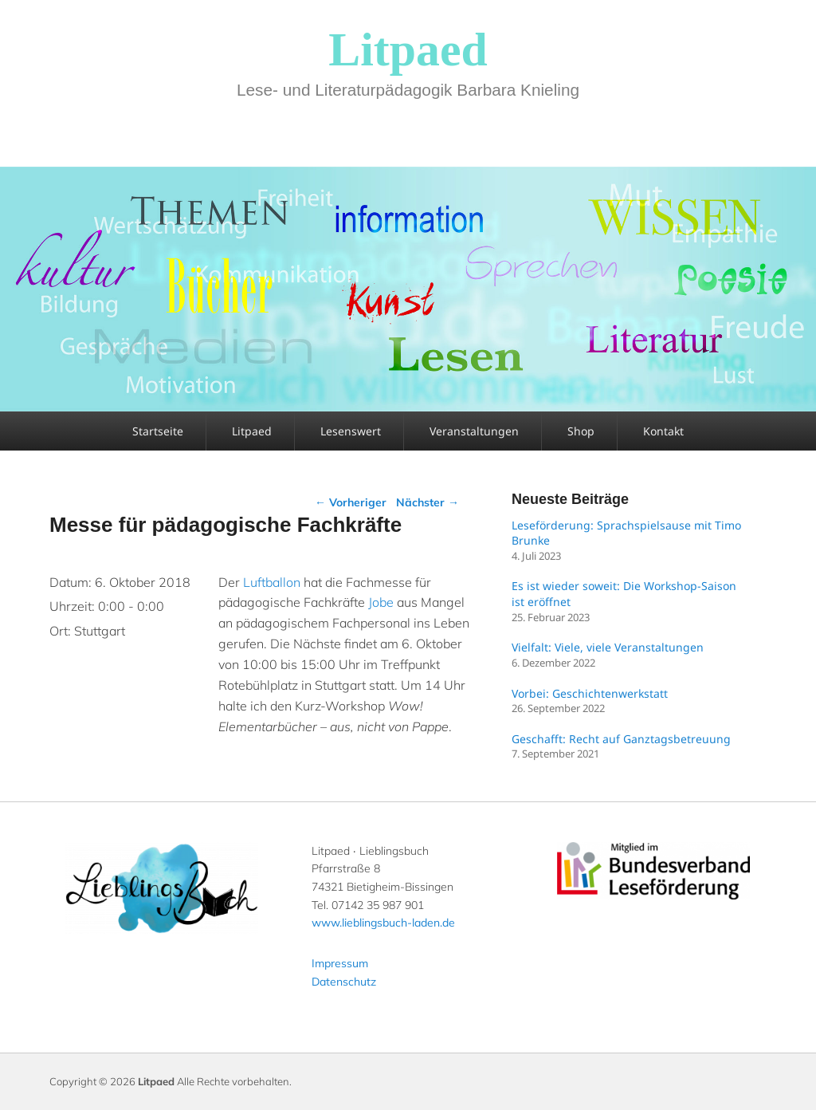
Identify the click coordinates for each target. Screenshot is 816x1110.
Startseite (157, 431)
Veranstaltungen (474, 431)
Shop (580, 431)
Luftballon (271, 582)
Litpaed (407, 49)
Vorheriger (350, 502)
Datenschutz (344, 981)
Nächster (427, 502)
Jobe (381, 602)
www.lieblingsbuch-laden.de (383, 922)
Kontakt (663, 431)
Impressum (340, 963)
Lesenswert (350, 431)
